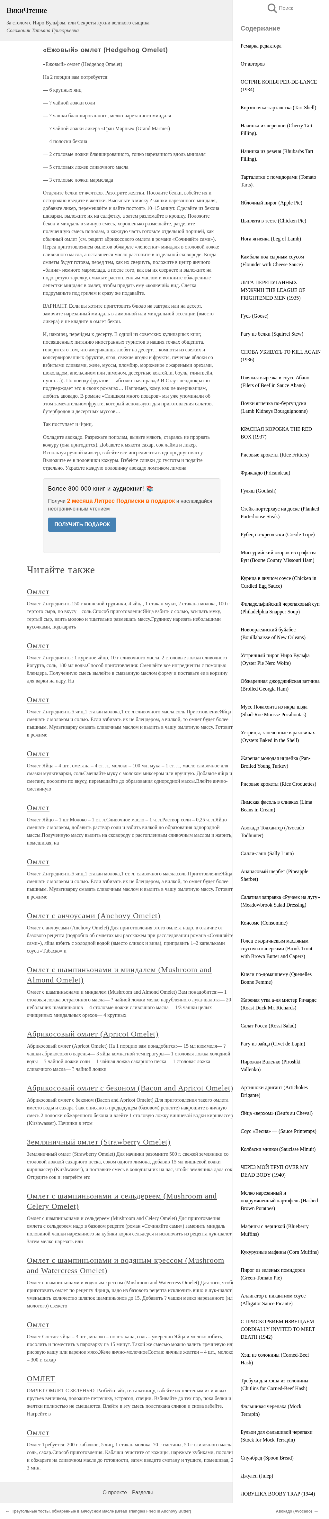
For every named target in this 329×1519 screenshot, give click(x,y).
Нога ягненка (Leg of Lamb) (271, 238)
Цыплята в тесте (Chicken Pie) (273, 220)
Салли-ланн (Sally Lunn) (267, 853)
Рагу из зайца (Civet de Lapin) (273, 1043)
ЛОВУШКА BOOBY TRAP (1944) (278, 1493)
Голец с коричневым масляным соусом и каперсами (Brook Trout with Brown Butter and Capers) (276, 948)
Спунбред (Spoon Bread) (267, 1457)
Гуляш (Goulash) (259, 490)
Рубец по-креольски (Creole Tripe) (278, 534)
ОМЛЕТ (41, 1378)
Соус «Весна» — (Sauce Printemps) (278, 1131)
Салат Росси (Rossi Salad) (268, 1025)
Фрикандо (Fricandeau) (265, 472)
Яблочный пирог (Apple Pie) (271, 202)
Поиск (280, 8)
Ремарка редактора (261, 46)
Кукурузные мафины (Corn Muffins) (280, 1252)
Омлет (38, 591)
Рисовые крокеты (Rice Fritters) (275, 454)
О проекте (115, 1492)
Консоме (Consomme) (264, 923)
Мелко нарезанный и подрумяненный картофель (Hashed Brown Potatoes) (279, 1200)
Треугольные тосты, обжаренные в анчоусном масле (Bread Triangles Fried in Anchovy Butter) (101, 1511)
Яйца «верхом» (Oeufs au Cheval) (277, 1113)
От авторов (253, 64)
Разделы (142, 1492)
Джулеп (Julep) (257, 1475)
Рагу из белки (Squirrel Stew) (272, 334)
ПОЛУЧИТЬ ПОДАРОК (82, 524)
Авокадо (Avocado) (294, 1511)
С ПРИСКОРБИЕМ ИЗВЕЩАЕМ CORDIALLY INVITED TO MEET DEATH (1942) (278, 1329)
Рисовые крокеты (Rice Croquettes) (278, 784)
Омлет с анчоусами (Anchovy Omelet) (94, 915)
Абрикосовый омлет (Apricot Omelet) (93, 1034)
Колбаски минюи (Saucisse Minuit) (278, 1149)
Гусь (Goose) (255, 316)
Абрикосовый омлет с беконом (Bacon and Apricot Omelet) (130, 1088)
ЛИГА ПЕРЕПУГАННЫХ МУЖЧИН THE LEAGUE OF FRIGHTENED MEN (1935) (273, 290)
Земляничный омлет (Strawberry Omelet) (99, 1142)
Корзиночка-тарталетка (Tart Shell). (279, 107)
